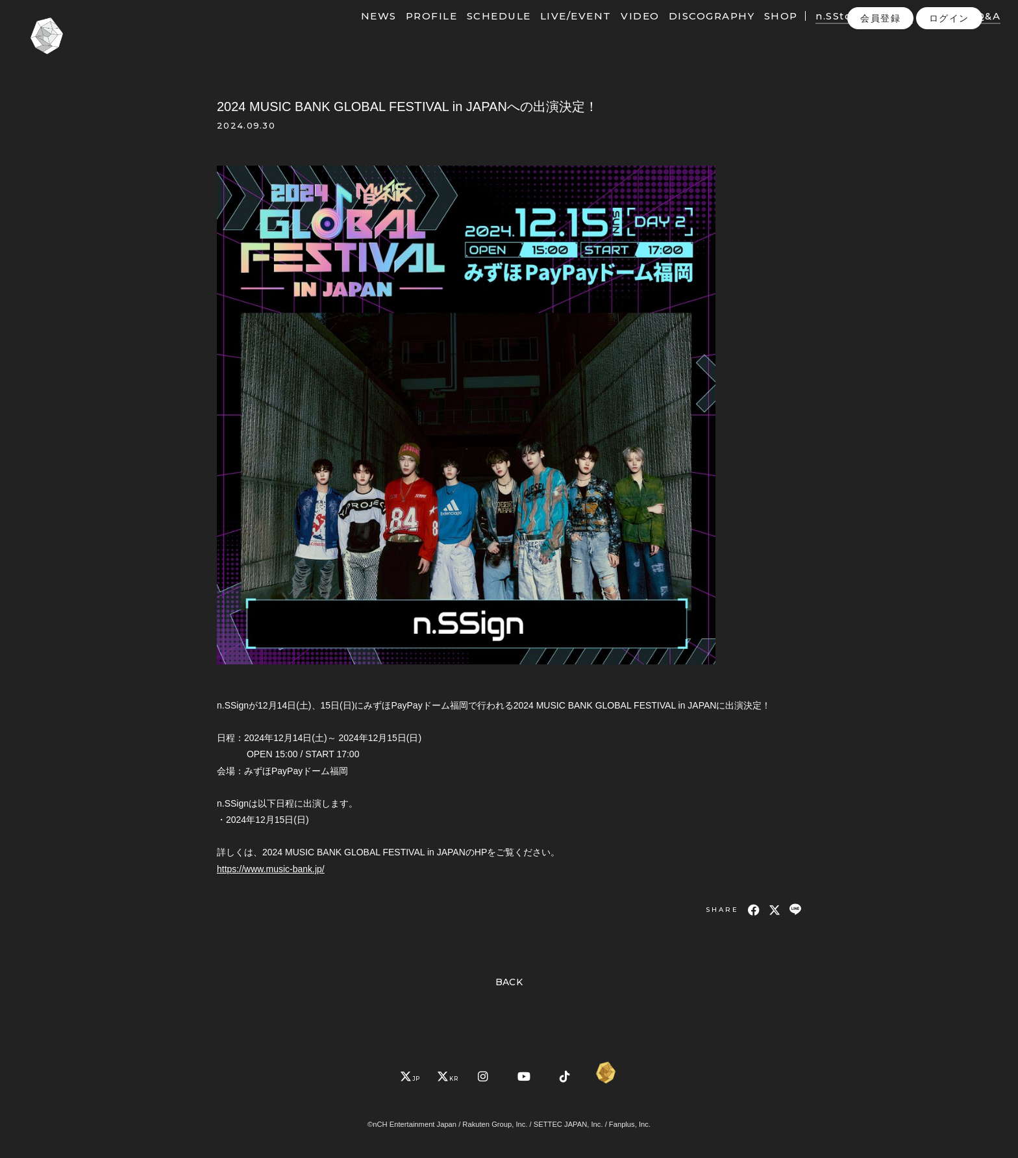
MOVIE (873, 31)
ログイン (949, 58)
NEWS (359, 31)
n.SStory (819, 31)
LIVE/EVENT (555, 31)
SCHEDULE (479, 31)
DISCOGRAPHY (692, 31)
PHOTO (924, 31)
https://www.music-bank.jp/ (271, 869)
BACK (509, 982)
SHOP (761, 31)
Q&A (968, 31)
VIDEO (620, 31)
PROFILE (412, 31)
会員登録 (880, 58)
